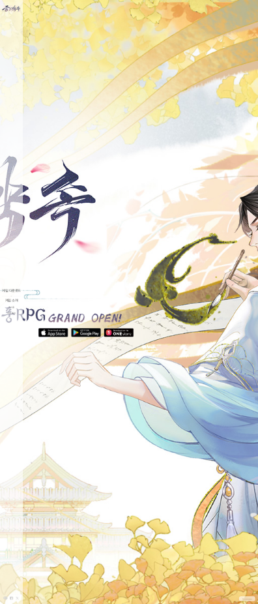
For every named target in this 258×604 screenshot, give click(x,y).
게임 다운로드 (11, 291)
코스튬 (11, 307)
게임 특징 (11, 313)
